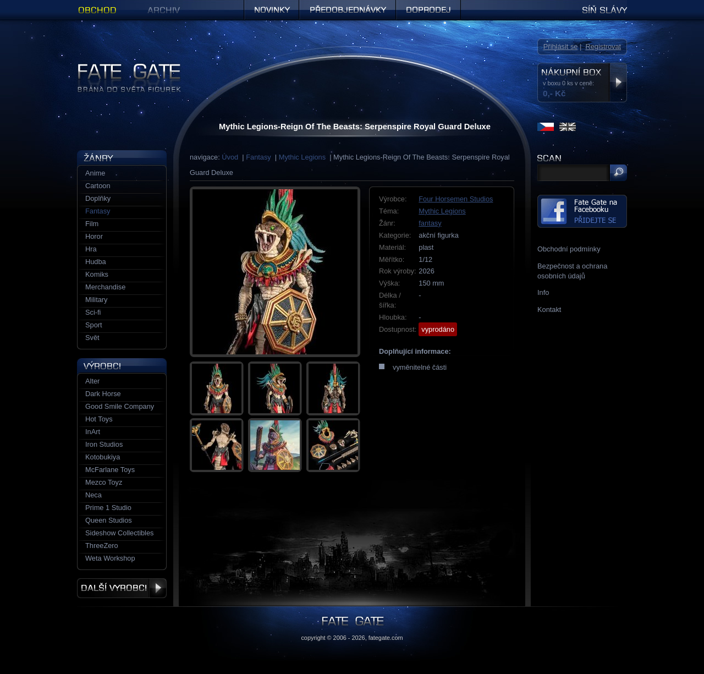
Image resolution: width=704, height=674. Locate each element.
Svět (92, 337)
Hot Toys (99, 419)
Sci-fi (93, 312)
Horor (94, 236)
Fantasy (258, 157)
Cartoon (98, 186)
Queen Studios (108, 520)
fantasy (430, 223)
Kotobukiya (102, 457)
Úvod (230, 157)
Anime (95, 173)
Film (91, 224)
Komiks (96, 274)
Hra (91, 249)
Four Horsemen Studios (456, 199)
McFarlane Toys (110, 469)
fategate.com (386, 637)
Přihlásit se (560, 46)
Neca (93, 495)
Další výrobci (122, 588)
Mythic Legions (302, 157)
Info (543, 292)
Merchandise (105, 287)
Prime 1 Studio (108, 507)
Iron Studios (104, 444)
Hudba (95, 261)
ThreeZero (101, 545)
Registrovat (603, 46)
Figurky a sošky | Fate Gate (120, 67)
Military (96, 299)
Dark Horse (103, 394)
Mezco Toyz (103, 482)
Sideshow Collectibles (119, 533)
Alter (92, 381)
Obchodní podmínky (569, 249)
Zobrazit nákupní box (618, 82)
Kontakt (549, 309)
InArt (92, 432)
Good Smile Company (119, 406)
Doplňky (98, 198)
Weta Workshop (110, 558)
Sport (93, 325)
